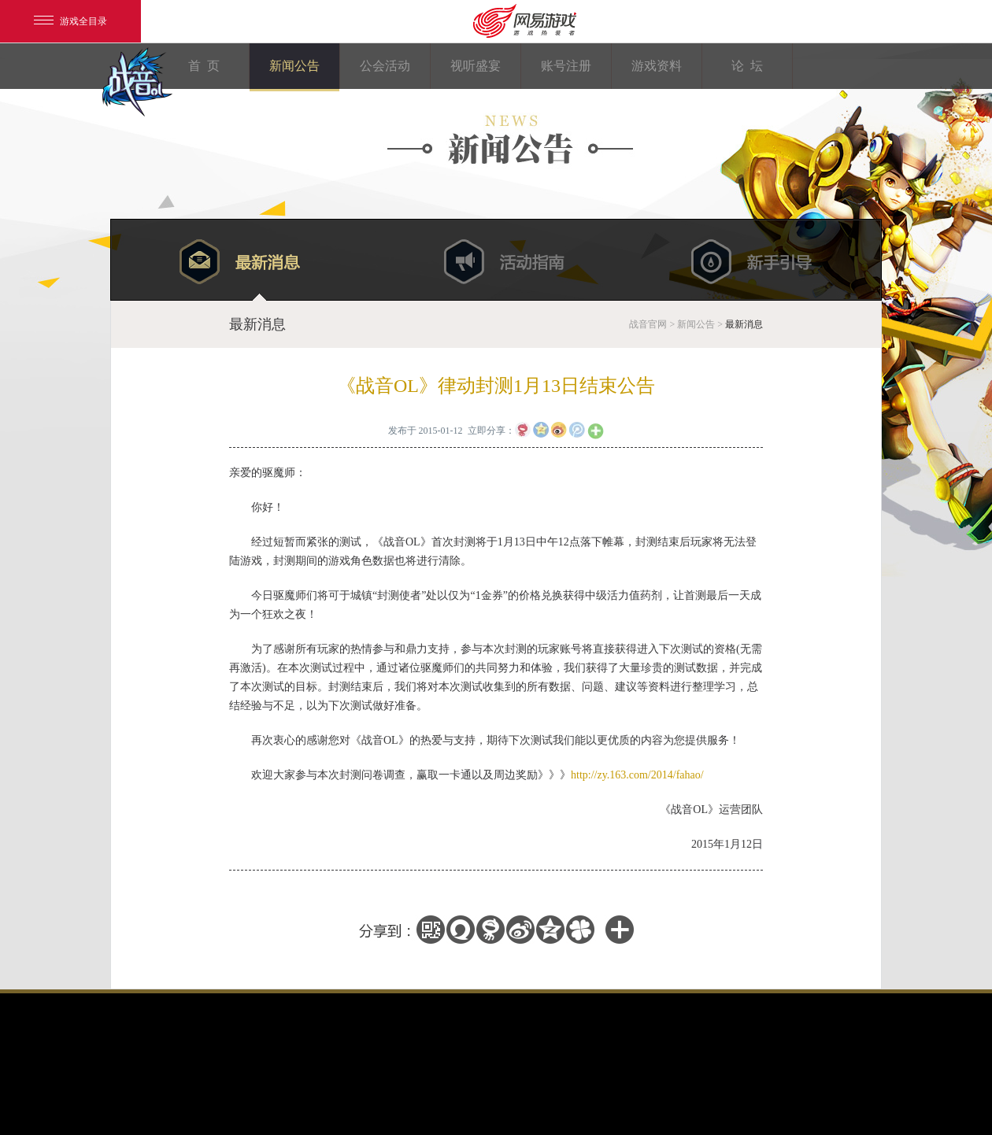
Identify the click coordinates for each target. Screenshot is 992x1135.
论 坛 (747, 65)
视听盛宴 (475, 65)
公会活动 (385, 65)
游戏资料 (656, 65)
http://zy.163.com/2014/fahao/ (637, 775)
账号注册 (566, 65)
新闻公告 (294, 65)
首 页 (204, 65)
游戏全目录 (70, 21)
